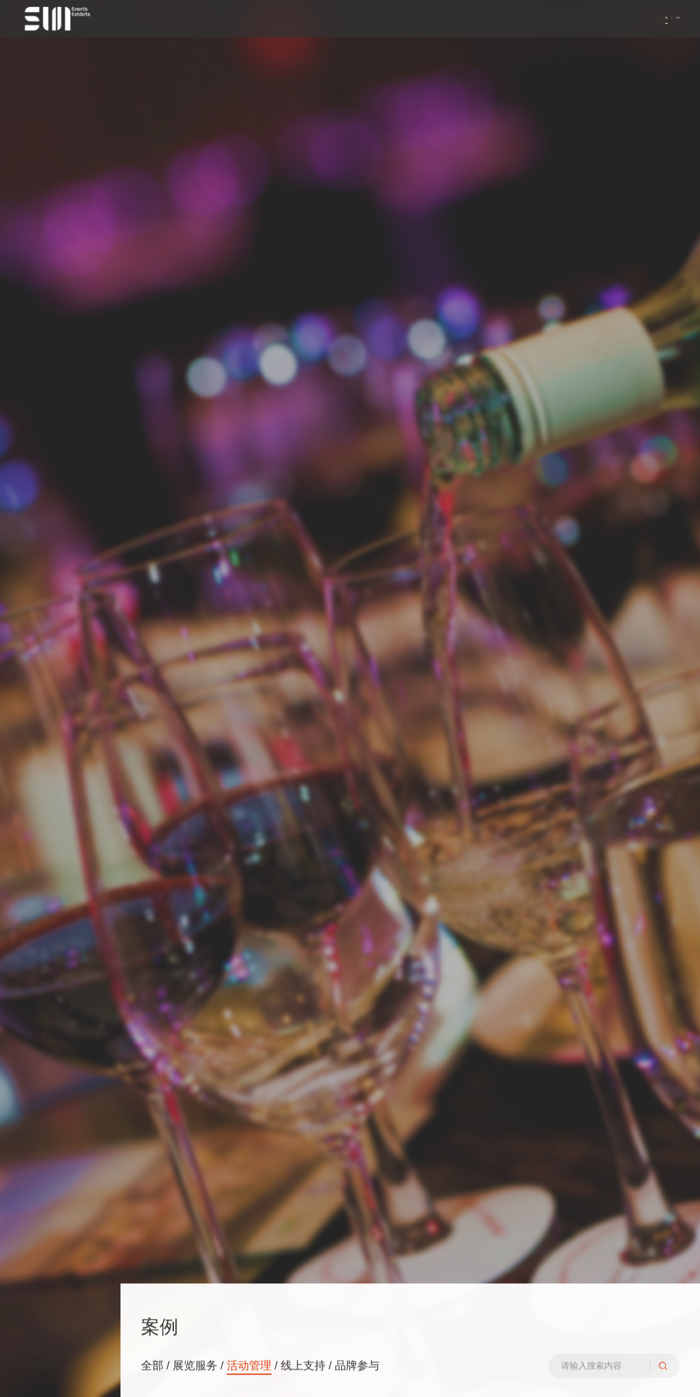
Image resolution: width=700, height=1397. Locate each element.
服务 (29, 691)
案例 (29, 713)
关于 (29, 668)
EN (674, 22)
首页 (29, 645)
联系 (29, 736)
